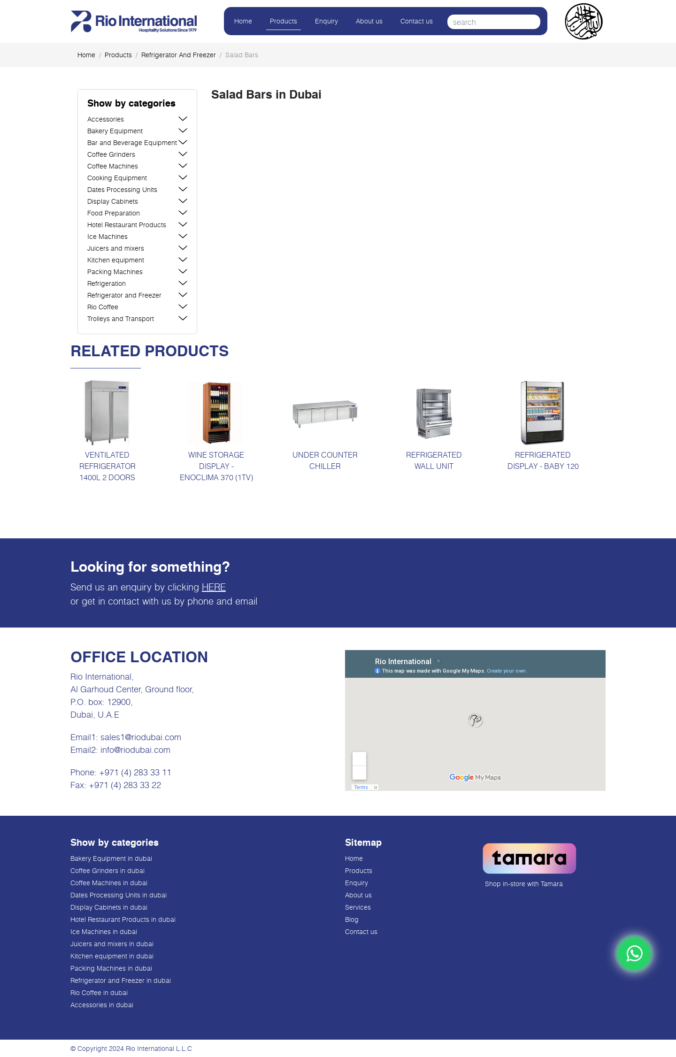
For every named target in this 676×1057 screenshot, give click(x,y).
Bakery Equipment (115, 131)
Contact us (416, 21)
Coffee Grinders (111, 154)
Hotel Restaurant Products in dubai (123, 919)
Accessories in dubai (101, 1005)
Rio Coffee (102, 307)
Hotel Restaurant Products (126, 225)
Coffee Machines (112, 166)
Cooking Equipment (117, 178)
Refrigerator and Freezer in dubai (120, 980)
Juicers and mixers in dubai (112, 944)
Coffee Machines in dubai (108, 883)
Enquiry (326, 21)
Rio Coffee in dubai (99, 992)
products (118, 55)
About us (369, 21)
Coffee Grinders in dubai (107, 870)
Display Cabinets (112, 201)
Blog (352, 919)
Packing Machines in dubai (111, 968)
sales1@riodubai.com (140, 736)
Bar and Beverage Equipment (132, 142)
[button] (137, 104)
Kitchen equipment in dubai (112, 956)
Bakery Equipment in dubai (111, 858)
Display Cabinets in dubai (108, 907)
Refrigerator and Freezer (178, 55)
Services (358, 907)
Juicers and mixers (115, 248)
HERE (214, 587)
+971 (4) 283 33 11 (135, 772)
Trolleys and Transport (120, 318)
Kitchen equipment (115, 260)
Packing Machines (115, 271)
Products (283, 21)
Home (243, 21)
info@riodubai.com (135, 749)
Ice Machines (107, 236)
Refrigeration (106, 283)
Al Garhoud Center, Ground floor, (132, 689)
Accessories (105, 119)
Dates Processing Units (122, 189)
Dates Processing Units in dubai (118, 895)
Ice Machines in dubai (103, 931)
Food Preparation (113, 213)
